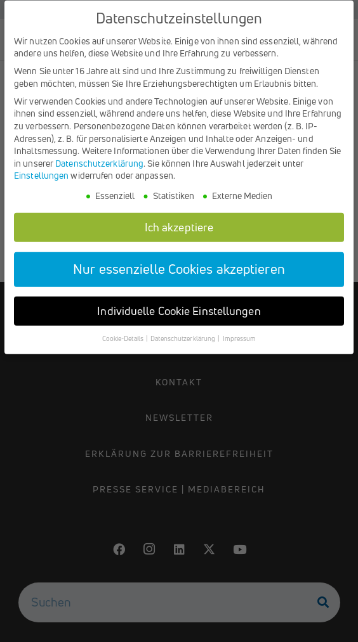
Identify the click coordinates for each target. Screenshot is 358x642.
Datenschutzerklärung (99, 170)
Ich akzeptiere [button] (179, 233)
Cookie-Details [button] (123, 345)
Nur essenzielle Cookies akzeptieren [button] (179, 276)
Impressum (239, 345)
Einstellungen (41, 182)
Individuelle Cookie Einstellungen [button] (178, 318)
